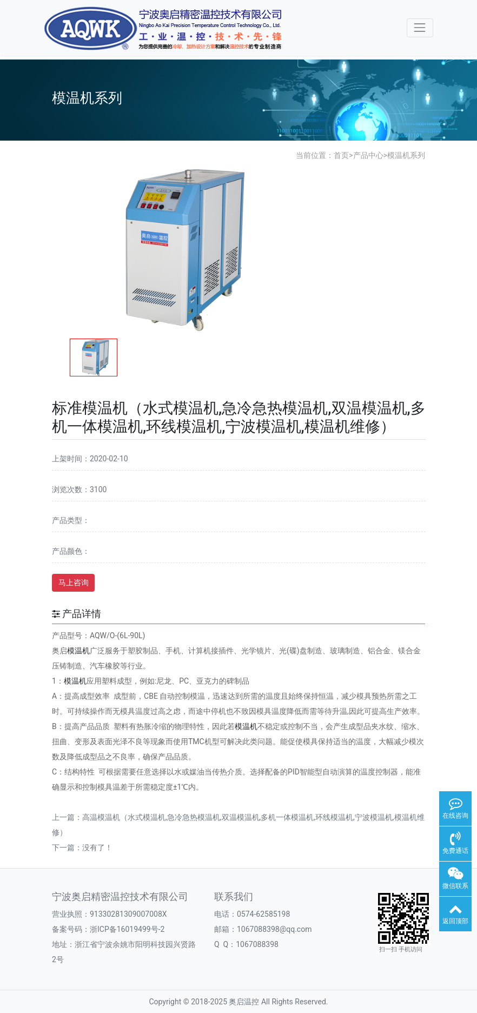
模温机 (78, 650)
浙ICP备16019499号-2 (127, 929)
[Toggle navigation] (420, 27)
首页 (341, 155)
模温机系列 (406, 155)
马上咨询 (73, 582)
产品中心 (368, 155)
